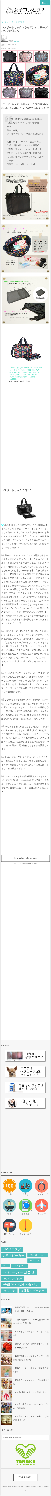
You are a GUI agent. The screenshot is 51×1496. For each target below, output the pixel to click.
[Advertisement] (25, 453)
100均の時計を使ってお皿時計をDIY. (31, 1392)
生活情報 (25, 1214)
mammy (17, 41)
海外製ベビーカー (33, 1290)
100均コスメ (12, 1249)
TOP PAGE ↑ (25, 1477)
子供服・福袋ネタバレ (21, 1284)
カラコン (34, 1260)
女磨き (25, 1194)
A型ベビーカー (13, 1255)
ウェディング (42, 1194)
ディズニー (19, 1266)
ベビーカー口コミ (19, 1272)
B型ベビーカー (37, 1255)
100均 (9, 1194)
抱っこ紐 (9, 1291)
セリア (5, 1265)
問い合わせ (9, 1234)
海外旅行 (42, 1214)
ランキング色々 (12, 1278)
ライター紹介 (25, 1234)
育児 (9, 1214)
